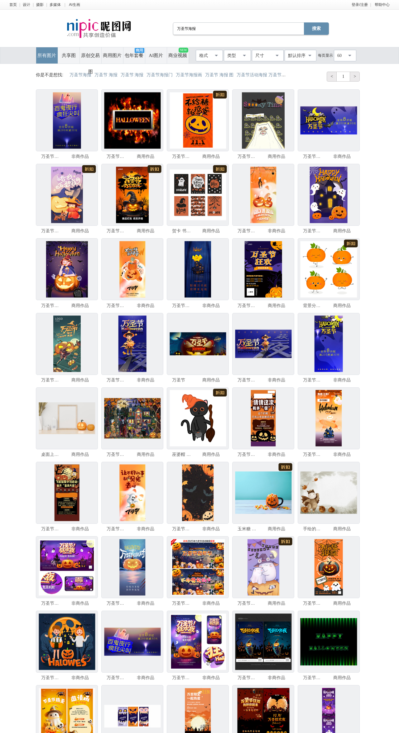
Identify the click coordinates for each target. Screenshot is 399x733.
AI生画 (74, 4)
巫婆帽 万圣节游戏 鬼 (182, 454)
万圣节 (178, 379)
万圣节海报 (51, 156)
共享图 (69, 55)
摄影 (40, 4)
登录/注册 (360, 4)
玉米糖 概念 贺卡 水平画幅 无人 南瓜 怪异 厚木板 (248, 528)
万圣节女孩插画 (51, 305)
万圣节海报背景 (182, 528)
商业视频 (178, 53)
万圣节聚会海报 (51, 677)
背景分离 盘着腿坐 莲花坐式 (313, 305)
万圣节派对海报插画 (117, 156)
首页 (13, 4)
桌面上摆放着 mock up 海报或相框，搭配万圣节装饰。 (51, 454)
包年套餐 (134, 53)
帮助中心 (382, 4)
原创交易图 (90, 58)
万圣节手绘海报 (248, 603)
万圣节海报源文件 (51, 379)
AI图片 (156, 55)
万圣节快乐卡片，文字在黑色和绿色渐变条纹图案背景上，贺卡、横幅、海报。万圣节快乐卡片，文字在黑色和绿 (313, 677)
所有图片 (46, 55)
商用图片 (112, 55)
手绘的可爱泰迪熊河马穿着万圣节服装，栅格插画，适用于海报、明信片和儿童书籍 (313, 528)
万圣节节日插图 (117, 454)
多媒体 (55, 4)
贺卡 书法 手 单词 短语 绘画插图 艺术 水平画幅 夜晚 (182, 230)
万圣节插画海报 (51, 230)
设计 (26, 4)
